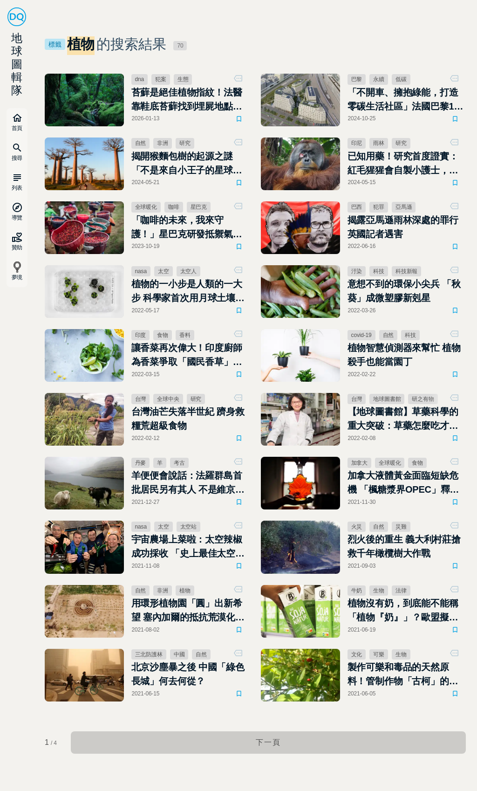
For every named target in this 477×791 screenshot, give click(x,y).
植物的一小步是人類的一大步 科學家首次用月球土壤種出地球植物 (188, 292)
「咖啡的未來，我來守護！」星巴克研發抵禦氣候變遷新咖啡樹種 (186, 228)
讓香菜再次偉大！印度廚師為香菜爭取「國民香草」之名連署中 (186, 356)
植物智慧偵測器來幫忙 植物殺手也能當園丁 (404, 355)
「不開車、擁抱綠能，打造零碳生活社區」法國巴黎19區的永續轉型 (403, 100)
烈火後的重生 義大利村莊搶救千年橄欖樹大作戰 (404, 546)
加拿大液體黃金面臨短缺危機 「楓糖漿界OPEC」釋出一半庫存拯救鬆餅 (403, 483)
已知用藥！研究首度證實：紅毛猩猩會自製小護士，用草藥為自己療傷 (403, 164)
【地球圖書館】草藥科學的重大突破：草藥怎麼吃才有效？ (403, 419)
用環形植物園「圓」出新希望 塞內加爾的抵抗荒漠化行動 (188, 611)
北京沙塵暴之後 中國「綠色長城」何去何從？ (188, 674)
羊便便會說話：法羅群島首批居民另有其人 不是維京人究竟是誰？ (188, 483)
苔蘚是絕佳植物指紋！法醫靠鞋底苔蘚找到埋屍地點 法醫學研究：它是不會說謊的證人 (186, 100)
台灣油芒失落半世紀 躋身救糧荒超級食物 (188, 418)
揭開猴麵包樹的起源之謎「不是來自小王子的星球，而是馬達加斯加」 (186, 164)
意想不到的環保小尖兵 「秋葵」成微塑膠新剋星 (404, 291)
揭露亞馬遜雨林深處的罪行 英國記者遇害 (403, 227)
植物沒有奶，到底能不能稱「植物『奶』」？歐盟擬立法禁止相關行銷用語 (403, 611)
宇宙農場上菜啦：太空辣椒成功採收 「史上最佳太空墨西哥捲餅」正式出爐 (188, 547)
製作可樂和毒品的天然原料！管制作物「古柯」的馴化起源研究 (403, 675)
